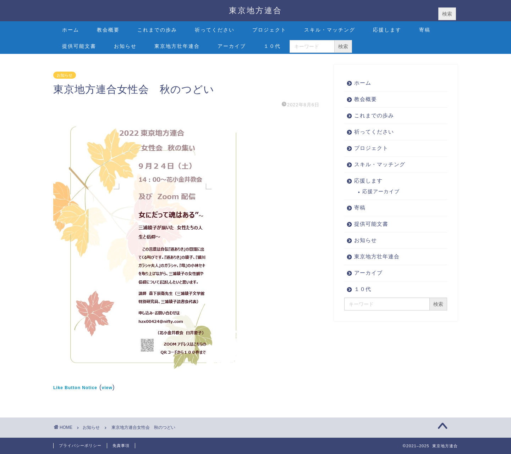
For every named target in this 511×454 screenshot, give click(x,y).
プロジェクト (269, 30)
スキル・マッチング (329, 30)
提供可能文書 (79, 46)
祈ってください (215, 30)
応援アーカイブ (381, 191)
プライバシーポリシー (80, 445)
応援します (387, 30)
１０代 (272, 46)
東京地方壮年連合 (177, 46)
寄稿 (424, 30)
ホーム (70, 30)
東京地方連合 (255, 10)
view (107, 387)
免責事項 (121, 445)
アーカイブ (232, 46)
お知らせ (125, 46)
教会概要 (108, 30)
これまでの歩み (157, 30)
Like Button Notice (75, 387)
